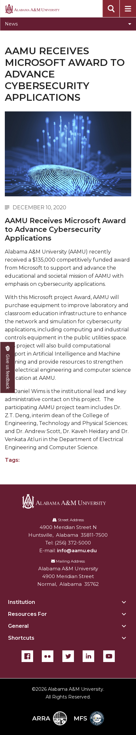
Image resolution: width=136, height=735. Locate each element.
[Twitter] (68, 656)
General (18, 626)
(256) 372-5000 (73, 543)
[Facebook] (27, 656)
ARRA (49, 718)
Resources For (27, 614)
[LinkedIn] (88, 656)
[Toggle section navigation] (68, 23)
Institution (21, 602)
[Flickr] (47, 656)
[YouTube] (109, 656)
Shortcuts (21, 638)
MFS (89, 718)
